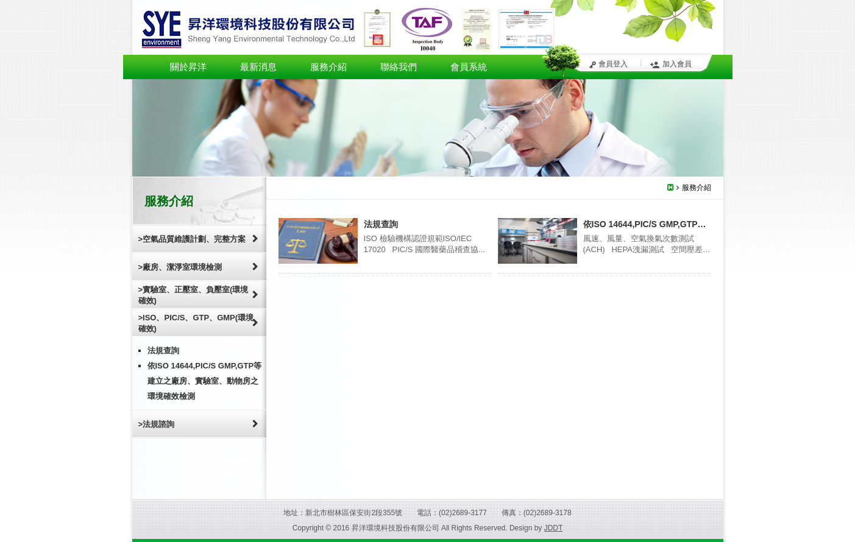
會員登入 (613, 64)
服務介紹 (328, 67)
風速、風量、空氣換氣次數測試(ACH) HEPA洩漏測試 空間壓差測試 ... (647, 249)
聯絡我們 (398, 67)
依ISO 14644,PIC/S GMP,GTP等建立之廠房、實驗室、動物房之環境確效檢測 (204, 381)
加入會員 (677, 64)
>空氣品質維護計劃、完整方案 (192, 239)
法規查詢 (163, 350)
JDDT (553, 528)
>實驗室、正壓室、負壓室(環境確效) (193, 295)
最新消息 (258, 67)
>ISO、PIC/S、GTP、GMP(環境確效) (196, 323)
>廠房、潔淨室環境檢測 (180, 267)
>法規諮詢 (156, 424)
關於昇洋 (188, 67)
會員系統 (468, 67)
